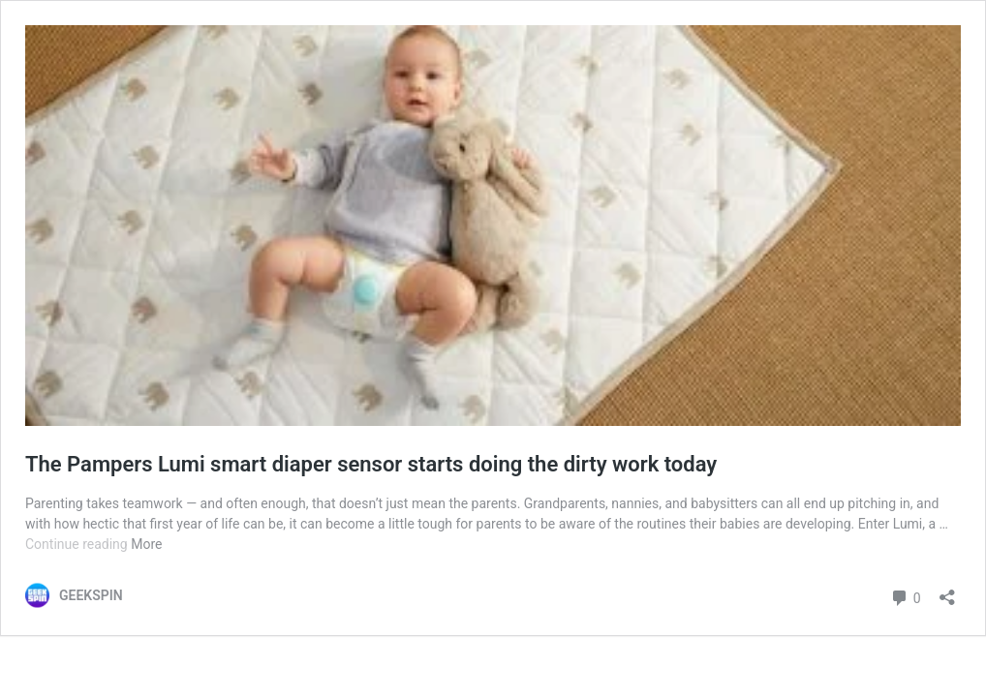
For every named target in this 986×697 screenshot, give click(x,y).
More (146, 544)
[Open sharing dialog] (947, 591)
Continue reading (78, 544)
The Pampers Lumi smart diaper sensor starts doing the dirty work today (371, 464)
